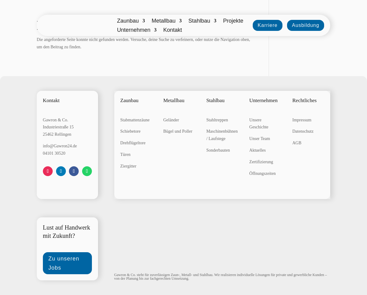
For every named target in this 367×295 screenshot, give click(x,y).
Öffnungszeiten (262, 173)
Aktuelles (257, 150)
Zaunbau (128, 21)
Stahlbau (199, 21)
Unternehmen (133, 30)
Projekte (233, 21)
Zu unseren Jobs (63, 263)
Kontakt (172, 30)
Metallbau (164, 21)
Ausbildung (305, 25)
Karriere (268, 25)
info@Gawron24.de (60, 146)
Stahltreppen (217, 120)
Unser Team (259, 138)
